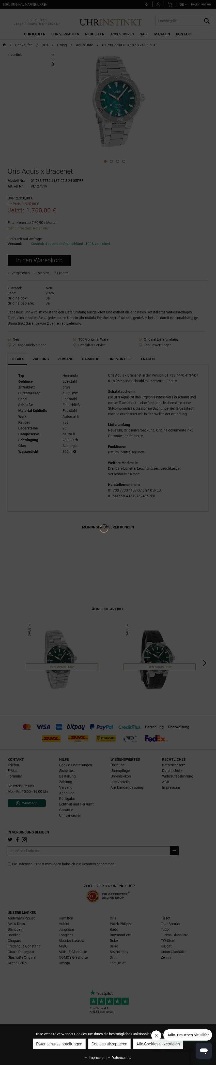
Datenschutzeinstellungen (59, 1044)
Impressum (95, 1058)
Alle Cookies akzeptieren (158, 1044)
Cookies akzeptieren (109, 1044)
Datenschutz (119, 1058)
